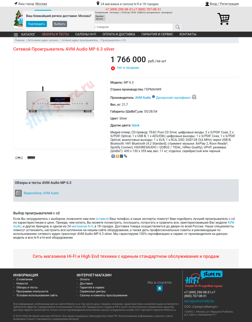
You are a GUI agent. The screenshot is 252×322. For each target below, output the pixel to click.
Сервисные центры (93, 291)
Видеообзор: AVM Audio (41, 193)
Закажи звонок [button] (99, 17)
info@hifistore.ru (199, 301)
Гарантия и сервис (157, 34)
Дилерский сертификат (176, 98)
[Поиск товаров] (128, 27)
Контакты (188, 34)
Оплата (85, 279)
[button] (222, 3)
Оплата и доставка (118, 34)
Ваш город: (30, 4)
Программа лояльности (32, 291)
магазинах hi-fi (82, 226)
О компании (24, 279)
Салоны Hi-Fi (85, 34)
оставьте (102, 219)
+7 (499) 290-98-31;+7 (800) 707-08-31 (133, 9)
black (135, 125)
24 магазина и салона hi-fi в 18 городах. (127, 4)
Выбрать (59, 23)
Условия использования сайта (36, 295)
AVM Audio (143, 98)
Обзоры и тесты (55, 34)
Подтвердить (36, 23)
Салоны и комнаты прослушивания (104, 295)
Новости (22, 283)
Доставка (86, 283)
